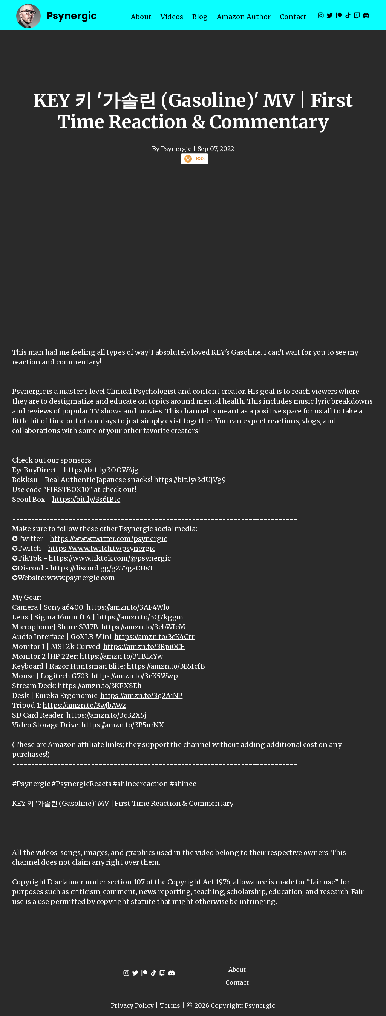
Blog (200, 16)
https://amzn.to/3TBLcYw (121, 656)
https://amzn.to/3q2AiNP (141, 695)
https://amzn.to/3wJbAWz (84, 705)
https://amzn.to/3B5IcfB (166, 666)
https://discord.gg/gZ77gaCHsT (101, 568)
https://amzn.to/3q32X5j (106, 715)
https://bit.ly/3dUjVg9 (190, 479)
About (141, 16)
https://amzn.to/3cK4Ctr (154, 636)
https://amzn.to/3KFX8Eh (100, 685)
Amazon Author (244, 16)
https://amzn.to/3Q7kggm (140, 617)
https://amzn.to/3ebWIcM (143, 627)
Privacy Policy (132, 1005)
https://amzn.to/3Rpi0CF (144, 646)
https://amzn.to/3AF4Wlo (128, 607)
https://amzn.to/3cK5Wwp (134, 676)
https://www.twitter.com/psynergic (108, 538)
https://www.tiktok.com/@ (93, 558)
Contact (293, 16)
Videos (172, 16)
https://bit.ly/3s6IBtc (86, 499)
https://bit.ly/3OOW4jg (101, 470)
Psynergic (72, 16)
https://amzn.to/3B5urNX (122, 725)
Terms (170, 1005)
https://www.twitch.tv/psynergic (101, 548)
